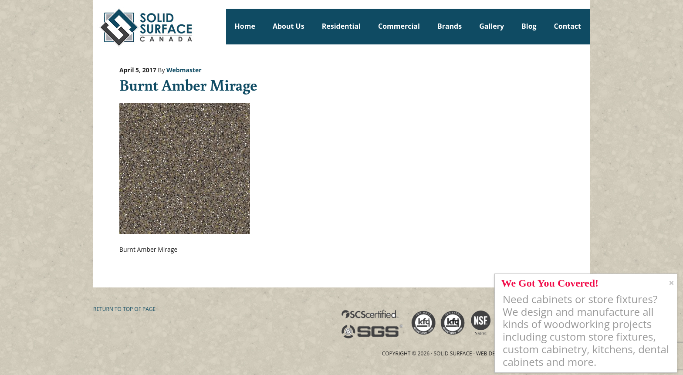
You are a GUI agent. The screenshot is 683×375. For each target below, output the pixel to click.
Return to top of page (124, 309)
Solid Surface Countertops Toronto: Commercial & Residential (97, 26)
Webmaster (184, 70)
